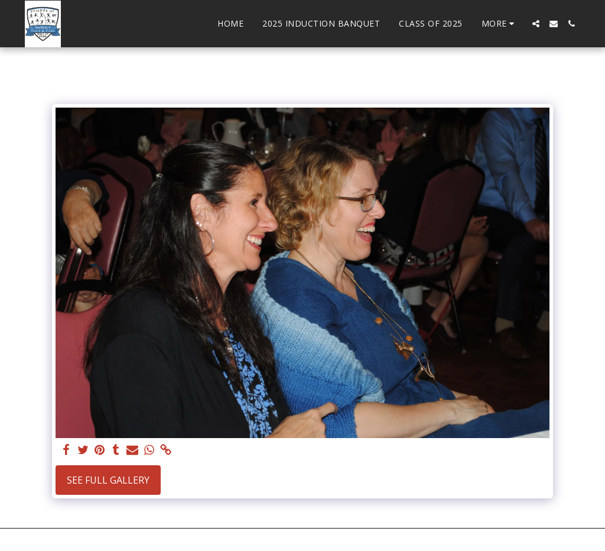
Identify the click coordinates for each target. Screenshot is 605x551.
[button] (536, 24)
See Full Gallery (108, 480)
